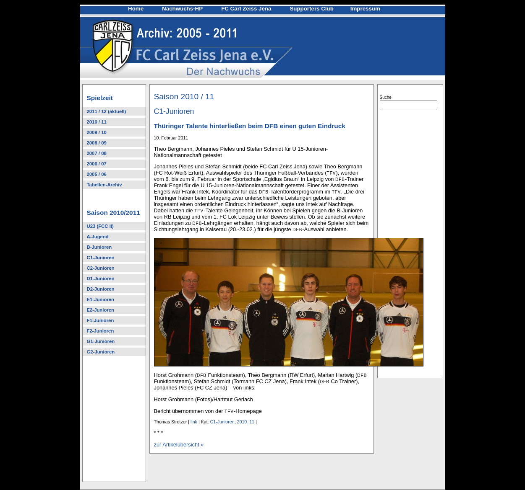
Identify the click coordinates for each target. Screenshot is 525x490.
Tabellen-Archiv (104, 184)
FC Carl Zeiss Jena (246, 8)
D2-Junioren (101, 288)
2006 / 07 (97, 163)
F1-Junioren (100, 320)
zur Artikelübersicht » (179, 444)
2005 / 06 (97, 174)
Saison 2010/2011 (113, 212)
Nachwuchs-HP (182, 8)
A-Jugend (98, 236)
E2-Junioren (100, 309)
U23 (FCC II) (100, 226)
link (194, 421)
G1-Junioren (101, 341)
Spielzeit (100, 97)
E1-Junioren (100, 299)
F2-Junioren (100, 330)
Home (136, 8)
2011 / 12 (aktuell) (106, 111)
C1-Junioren (101, 257)
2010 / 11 (97, 121)
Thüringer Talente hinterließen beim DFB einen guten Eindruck (249, 125)
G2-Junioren (101, 351)
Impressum (365, 8)
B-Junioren (99, 247)
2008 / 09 (97, 142)
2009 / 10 (97, 132)
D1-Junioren (101, 278)
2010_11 (246, 421)
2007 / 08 (97, 153)
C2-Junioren (101, 268)
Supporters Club (311, 8)
